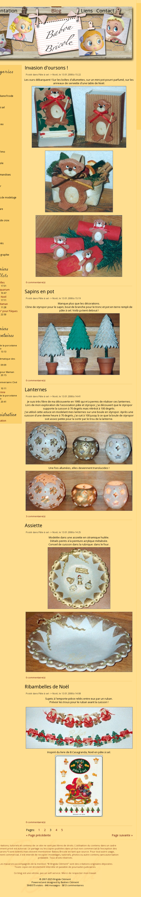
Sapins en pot (39, 291)
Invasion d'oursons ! (46, 67)
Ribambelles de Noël (47, 686)
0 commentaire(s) (35, 282)
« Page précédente (38, 835)
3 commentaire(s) (35, 516)
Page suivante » (122, 835)
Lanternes (36, 389)
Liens (87, 10)
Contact (105, 10)
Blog (56, 10)
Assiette (33, 525)
